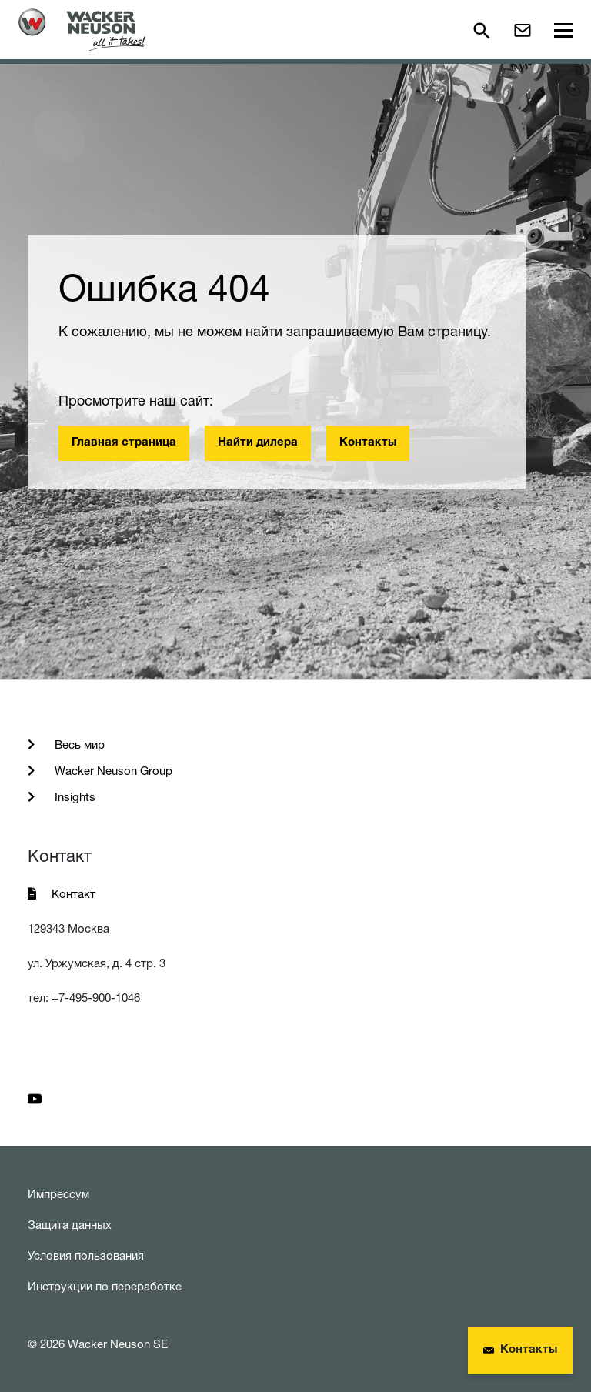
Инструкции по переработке (105, 1286)
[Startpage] (81, 29)
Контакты (367, 443)
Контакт (73, 893)
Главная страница (124, 443)
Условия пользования (86, 1255)
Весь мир (78, 744)
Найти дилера (258, 443)
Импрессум (58, 1194)
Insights (73, 796)
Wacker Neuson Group (112, 770)
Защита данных (70, 1224)
